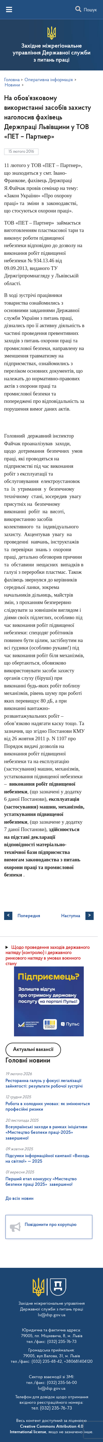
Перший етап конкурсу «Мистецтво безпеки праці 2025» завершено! (41, 1182)
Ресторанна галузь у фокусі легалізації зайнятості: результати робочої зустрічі (44, 1083)
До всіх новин (19, 1198)
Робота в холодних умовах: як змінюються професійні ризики (47, 1107)
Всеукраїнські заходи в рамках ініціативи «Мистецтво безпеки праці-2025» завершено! (46, 1133)
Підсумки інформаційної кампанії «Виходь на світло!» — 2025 (47, 1159)
